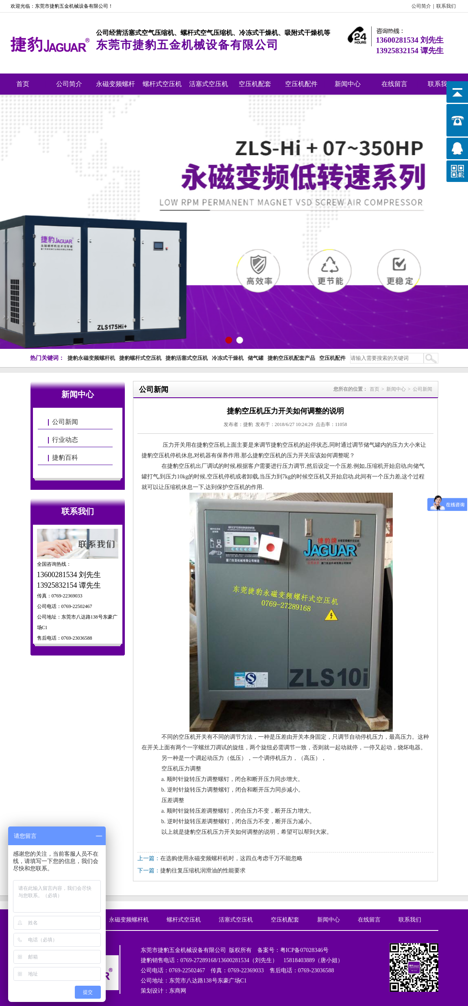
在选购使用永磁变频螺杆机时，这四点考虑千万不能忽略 (231, 858)
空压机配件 (301, 83)
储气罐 (255, 358)
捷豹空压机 (211, 445)
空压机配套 (255, 83)
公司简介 (421, 6)
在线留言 (394, 83)
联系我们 (446, 6)
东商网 (177, 991)
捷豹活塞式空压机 (186, 358)
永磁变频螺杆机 (115, 87)
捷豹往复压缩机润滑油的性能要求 (203, 871)
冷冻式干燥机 (228, 358)
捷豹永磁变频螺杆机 (91, 358)
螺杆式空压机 (162, 83)
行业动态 (65, 439)
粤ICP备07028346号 (304, 950)
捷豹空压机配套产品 (291, 358)
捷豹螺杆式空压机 (140, 358)
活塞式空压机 (208, 83)
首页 (22, 83)
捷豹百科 (65, 457)
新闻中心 (348, 83)
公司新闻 (65, 421)
